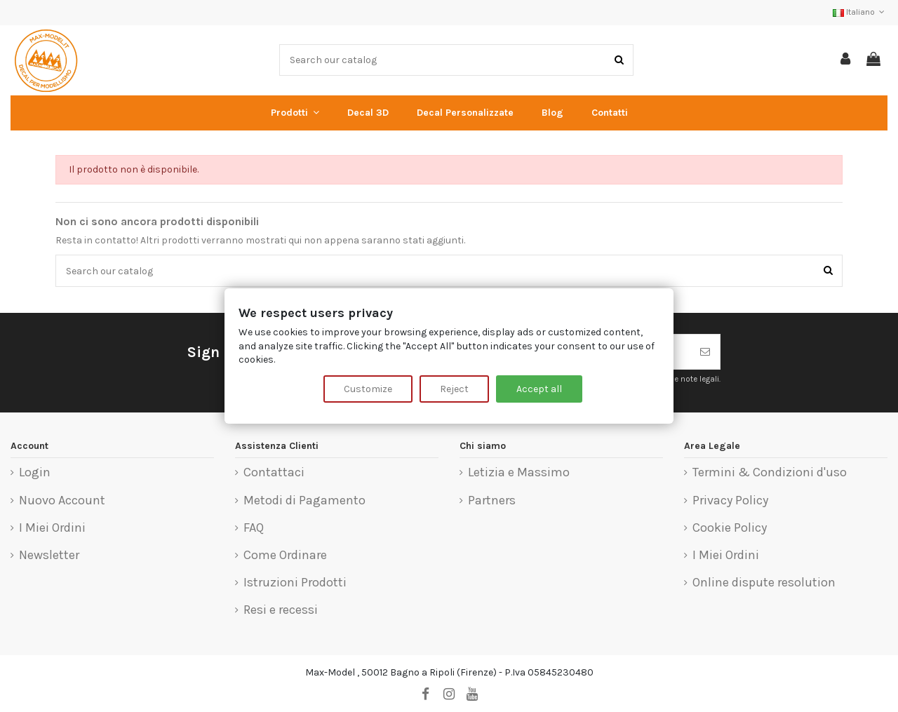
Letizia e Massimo (519, 473)
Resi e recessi (280, 610)
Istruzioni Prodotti (295, 583)
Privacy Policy (730, 501)
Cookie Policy (729, 528)
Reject (454, 389)
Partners (492, 501)
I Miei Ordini (52, 528)
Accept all (539, 389)
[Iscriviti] (705, 352)
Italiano (860, 12)
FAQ (253, 528)
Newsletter (49, 556)
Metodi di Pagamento (304, 501)
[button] (295, 112)
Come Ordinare (285, 556)
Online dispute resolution (764, 583)
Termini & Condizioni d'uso (769, 473)
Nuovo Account (62, 501)
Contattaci (273, 473)
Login (35, 473)
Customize (368, 389)
